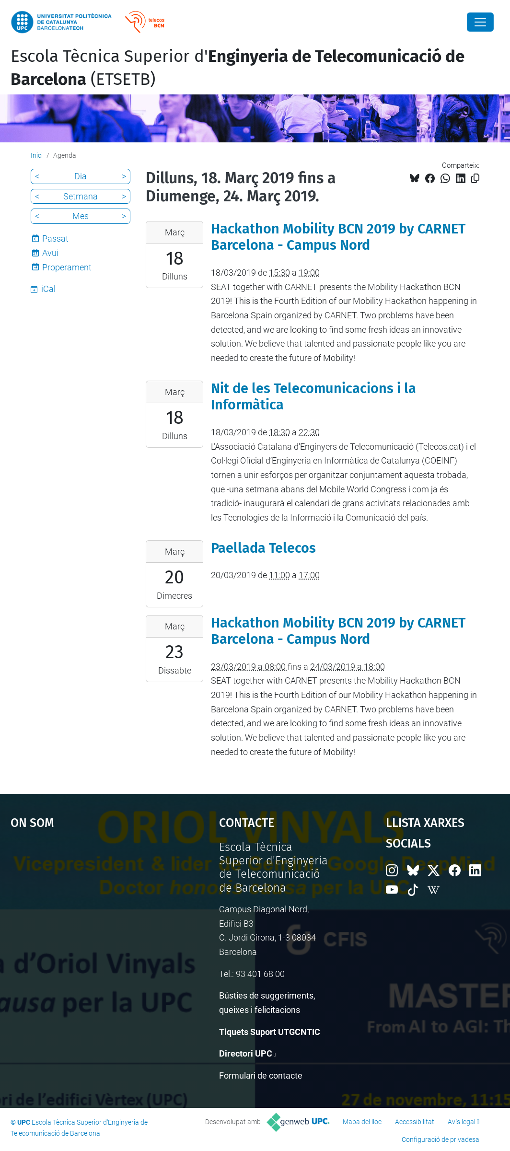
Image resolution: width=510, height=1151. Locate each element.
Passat (55, 238)
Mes (80, 216)
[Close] (480, 22)
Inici (37, 155)
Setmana (80, 196)
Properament (67, 267)
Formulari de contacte (260, 1075)
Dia (80, 176)
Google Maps (88, 912)
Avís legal (461, 1122)
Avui (50, 253)
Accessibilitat (414, 1122)
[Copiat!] (475, 178)
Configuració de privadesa (440, 1139)
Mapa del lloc (362, 1122)
